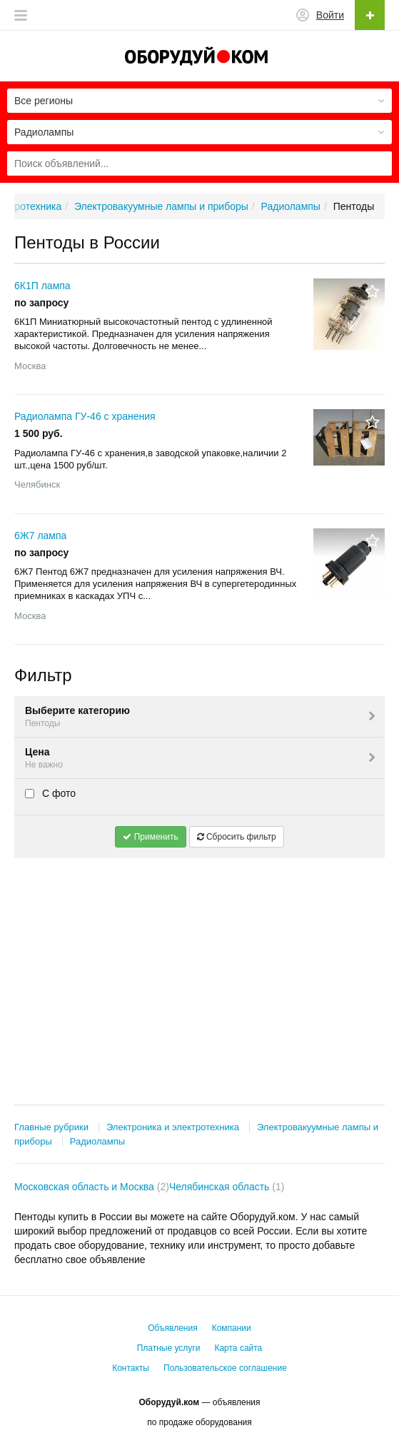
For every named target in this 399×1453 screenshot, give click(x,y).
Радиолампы (97, 1141)
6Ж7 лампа (40, 535)
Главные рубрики (51, 1127)
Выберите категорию (201, 717)
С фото (50, 793)
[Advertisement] (199, 969)
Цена (201, 758)
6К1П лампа (42, 285)
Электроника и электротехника (172, 1127)
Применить (150, 837)
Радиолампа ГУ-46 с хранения (85, 416)
